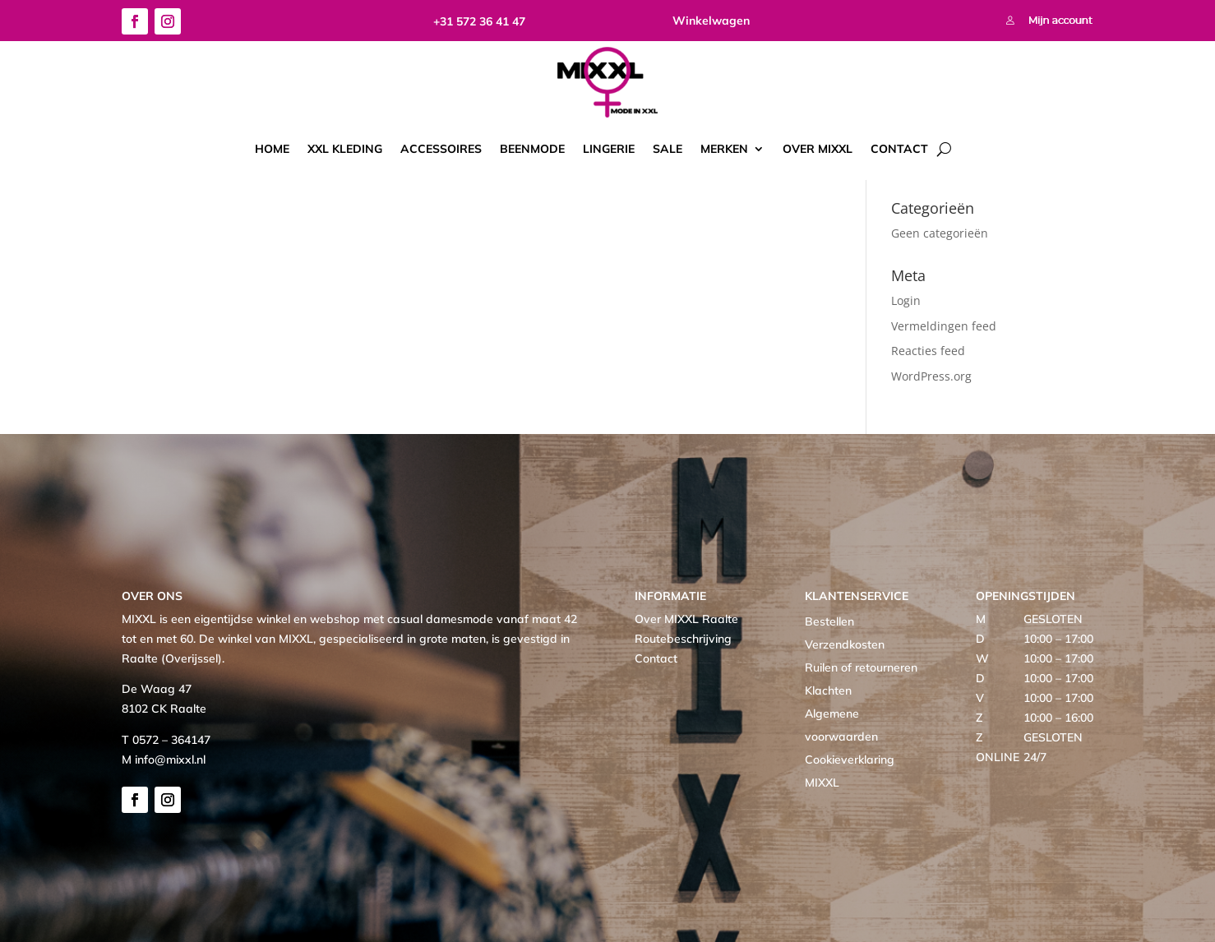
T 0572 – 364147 (166, 739)
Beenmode (532, 148)
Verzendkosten (845, 644)
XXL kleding (344, 148)
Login (906, 300)
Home (272, 148)
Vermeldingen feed (943, 326)
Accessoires (441, 148)
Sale (667, 148)
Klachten (828, 690)
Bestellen (829, 621)
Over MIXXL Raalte (686, 619)
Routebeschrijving (683, 638)
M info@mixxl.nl (164, 759)
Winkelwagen (711, 20)
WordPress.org (931, 376)
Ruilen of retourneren (861, 667)
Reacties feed (928, 350)
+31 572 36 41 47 (479, 21)
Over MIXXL (817, 148)
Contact (899, 148)
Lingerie (609, 148)
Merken (724, 148)
